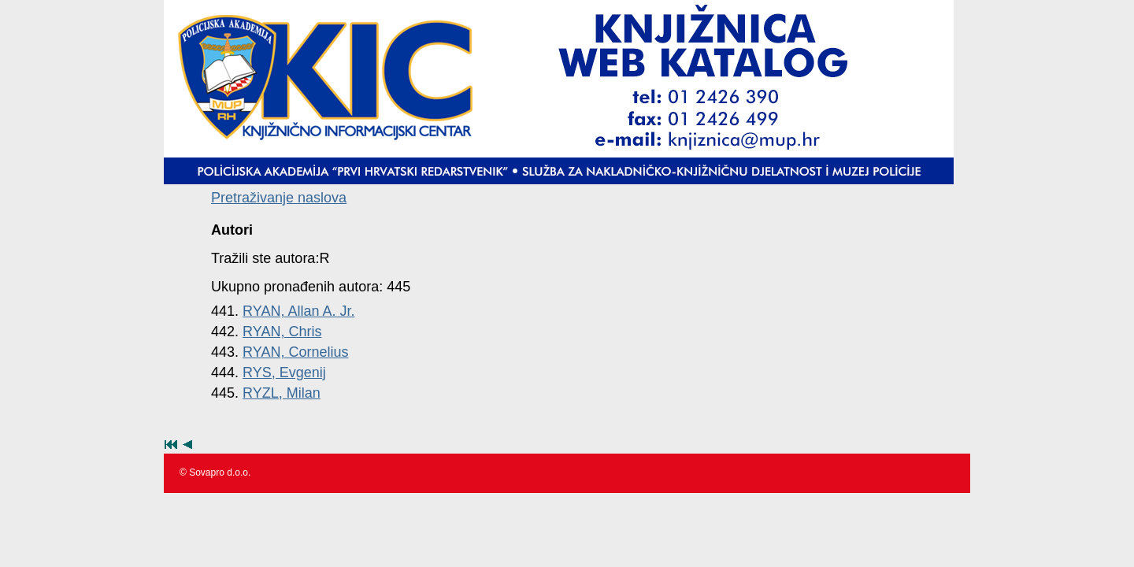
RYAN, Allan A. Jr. (298, 311)
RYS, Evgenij (284, 372)
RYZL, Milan (282, 393)
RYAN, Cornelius (295, 352)
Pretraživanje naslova (278, 198)
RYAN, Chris (282, 331)
